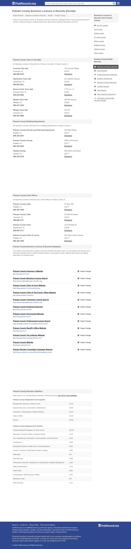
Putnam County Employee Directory (28, 307)
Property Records (101, 86)
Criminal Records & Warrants (105, 75)
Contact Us (24, 525)
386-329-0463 (18, 146)
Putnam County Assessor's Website (28, 271)
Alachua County (99, 49)
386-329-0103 (18, 156)
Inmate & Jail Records (103, 78)
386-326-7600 (18, 210)
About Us (15, 525)
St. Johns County (100, 37)
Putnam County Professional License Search (32, 321)
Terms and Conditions (47, 525)
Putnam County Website (23, 342)
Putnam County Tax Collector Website (29, 335)
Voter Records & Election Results (106, 94)
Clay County (98, 29)
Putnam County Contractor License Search (31, 300)
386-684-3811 (18, 84)
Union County (98, 53)
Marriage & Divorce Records (105, 82)
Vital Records (100, 90)
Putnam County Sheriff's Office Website (29, 328)
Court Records (100, 71)
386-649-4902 (18, 95)
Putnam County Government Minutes (28, 314)
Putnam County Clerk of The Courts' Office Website (34, 293)
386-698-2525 (18, 74)
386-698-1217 (18, 220)
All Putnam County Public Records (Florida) (104, 99)
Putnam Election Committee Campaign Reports (32, 349)
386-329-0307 (18, 136)
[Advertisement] (52, 40)
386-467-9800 (18, 116)
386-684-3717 (18, 230)
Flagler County (99, 33)
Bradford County (99, 45)
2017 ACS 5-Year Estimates (67, 395)
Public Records (18, 15)
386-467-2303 (18, 105)
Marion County (99, 41)
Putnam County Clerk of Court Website (29, 285)
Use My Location (101, 25)
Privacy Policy (34, 525)
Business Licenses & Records (105, 67)
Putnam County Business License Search (30, 278)
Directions (68, 74)
